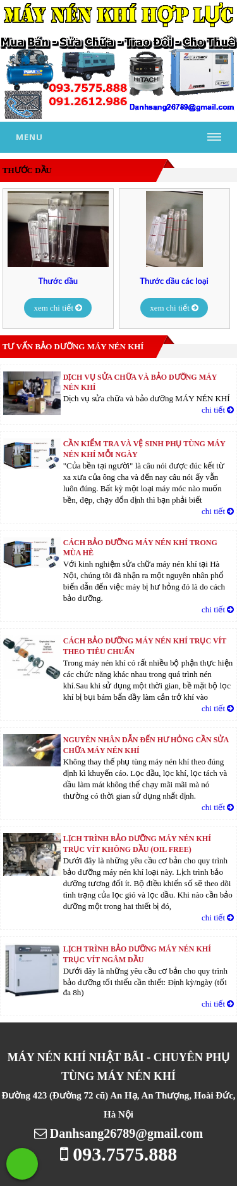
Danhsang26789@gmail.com (119, 1133)
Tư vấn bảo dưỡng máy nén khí (73, 346)
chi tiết (218, 410)
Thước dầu (58, 281)
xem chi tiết (57, 308)
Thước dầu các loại (174, 281)
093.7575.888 (119, 1154)
